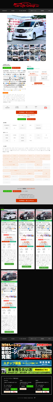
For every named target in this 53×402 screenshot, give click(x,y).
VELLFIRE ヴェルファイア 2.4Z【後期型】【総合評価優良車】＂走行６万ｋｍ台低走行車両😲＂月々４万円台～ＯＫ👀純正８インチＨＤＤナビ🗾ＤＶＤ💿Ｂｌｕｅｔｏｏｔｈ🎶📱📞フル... (26, 227)
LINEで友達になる (29, 386)
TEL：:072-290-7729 (24, 383)
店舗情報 (42, 10)
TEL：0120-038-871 (8, 385)
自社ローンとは (33, 10)
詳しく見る (26, 266)
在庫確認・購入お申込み (26, 112)
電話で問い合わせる (16, 67)
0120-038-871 (31, 115)
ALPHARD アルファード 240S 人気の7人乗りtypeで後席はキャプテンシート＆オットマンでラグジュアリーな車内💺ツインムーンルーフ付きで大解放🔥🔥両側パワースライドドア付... (9, 226)
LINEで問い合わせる (7, 67)
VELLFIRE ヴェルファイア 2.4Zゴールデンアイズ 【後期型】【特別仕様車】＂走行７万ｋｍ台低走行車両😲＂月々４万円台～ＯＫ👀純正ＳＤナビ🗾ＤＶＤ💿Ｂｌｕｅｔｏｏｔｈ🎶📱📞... (43, 227)
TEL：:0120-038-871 (40, 385)
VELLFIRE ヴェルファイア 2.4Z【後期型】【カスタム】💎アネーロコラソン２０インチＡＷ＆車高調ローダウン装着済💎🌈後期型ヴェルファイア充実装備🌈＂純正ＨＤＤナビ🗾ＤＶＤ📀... (9, 288)
